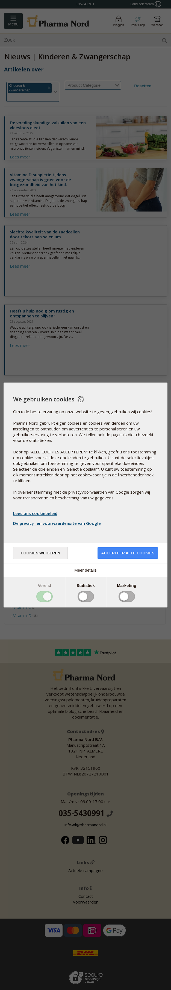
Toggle (44, 596)
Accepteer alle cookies (127, 553)
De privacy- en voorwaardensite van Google (57, 523)
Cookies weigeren (40, 553)
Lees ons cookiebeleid (35, 513)
